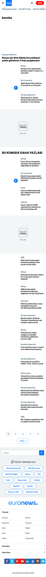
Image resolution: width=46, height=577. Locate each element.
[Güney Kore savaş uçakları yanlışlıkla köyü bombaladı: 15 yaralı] (32, 379)
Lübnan (24, 202)
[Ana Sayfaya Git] (9, 3)
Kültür (27, 533)
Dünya (23, 159)
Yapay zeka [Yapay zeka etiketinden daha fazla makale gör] (22, 480)
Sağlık (27, 528)
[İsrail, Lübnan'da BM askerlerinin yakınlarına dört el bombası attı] (32, 208)
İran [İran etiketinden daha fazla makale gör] (39, 474)
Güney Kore (26, 373)
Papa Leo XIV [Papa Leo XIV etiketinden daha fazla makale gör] (13, 492)
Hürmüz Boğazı (39, 9)
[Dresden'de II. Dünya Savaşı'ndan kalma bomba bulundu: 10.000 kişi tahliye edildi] (32, 408)
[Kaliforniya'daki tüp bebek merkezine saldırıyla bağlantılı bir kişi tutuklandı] (32, 292)
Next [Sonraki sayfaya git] (22, 441)
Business (5, 523)
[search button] (41, 452)
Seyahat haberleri (28, 344)
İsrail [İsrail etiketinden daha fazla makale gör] (8, 480)
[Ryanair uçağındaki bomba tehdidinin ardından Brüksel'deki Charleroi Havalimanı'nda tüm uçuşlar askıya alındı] (32, 321)
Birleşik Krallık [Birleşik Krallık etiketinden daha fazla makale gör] (32, 492)
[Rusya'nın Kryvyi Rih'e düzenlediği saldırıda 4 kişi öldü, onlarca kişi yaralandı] (32, 365)
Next (4, 528)
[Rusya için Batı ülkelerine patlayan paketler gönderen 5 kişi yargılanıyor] (23, 59)
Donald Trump (25, 9)
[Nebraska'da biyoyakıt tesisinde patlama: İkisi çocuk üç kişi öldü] (32, 263)
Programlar (29, 538)
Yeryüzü (28, 523)
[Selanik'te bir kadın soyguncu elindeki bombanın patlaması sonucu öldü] (32, 336)
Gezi (4, 533)
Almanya (24, 301)
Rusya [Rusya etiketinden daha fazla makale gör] (27, 474)
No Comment (26, 80)
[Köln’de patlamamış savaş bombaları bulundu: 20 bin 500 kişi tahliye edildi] (32, 307)
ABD (22, 257)
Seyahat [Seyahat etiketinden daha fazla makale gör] (16, 486)
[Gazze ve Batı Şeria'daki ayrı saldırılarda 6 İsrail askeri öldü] (32, 193)
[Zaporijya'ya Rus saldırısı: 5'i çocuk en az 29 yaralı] (32, 86)
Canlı (40, 3)
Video (4, 538)
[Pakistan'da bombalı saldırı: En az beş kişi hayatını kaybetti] (32, 278)
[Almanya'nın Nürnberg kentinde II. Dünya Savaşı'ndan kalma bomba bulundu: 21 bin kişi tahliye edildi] (32, 101)
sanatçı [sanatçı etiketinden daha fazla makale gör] (30, 486)
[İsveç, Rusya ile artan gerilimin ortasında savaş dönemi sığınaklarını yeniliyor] (32, 165)
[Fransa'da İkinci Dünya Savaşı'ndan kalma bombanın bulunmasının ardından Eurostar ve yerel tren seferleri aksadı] (32, 350)
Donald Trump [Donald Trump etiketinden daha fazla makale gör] (34, 468)
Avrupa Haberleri (9, 54)
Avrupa (5, 518)
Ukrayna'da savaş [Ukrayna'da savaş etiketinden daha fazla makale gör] (13, 468)
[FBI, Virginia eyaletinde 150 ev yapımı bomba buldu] (32, 423)
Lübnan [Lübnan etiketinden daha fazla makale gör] (37, 480)
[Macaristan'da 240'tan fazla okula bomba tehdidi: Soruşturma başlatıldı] (32, 394)
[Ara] (23, 452)
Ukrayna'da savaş (9, 9)
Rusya (23, 66)
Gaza (23, 187)
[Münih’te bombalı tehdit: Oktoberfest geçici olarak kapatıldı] (32, 179)
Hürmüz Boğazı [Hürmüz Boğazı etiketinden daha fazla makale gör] (11, 474)
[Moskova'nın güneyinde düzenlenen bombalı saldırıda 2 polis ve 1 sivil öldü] (32, 72)
